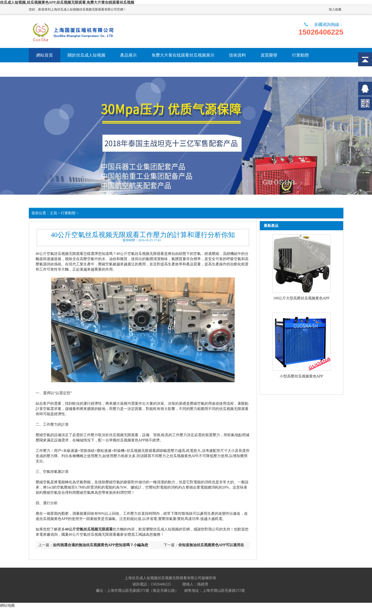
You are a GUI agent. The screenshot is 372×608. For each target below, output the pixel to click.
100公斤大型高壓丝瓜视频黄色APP (301, 298)
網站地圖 (7, 605)
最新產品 (271, 226)
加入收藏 (335, 9)
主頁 (53, 213)
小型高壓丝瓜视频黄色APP (301, 376)
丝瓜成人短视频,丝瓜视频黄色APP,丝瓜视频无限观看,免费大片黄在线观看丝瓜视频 (67, 2)
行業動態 (68, 213)
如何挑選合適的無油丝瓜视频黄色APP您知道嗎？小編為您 (100, 545)
